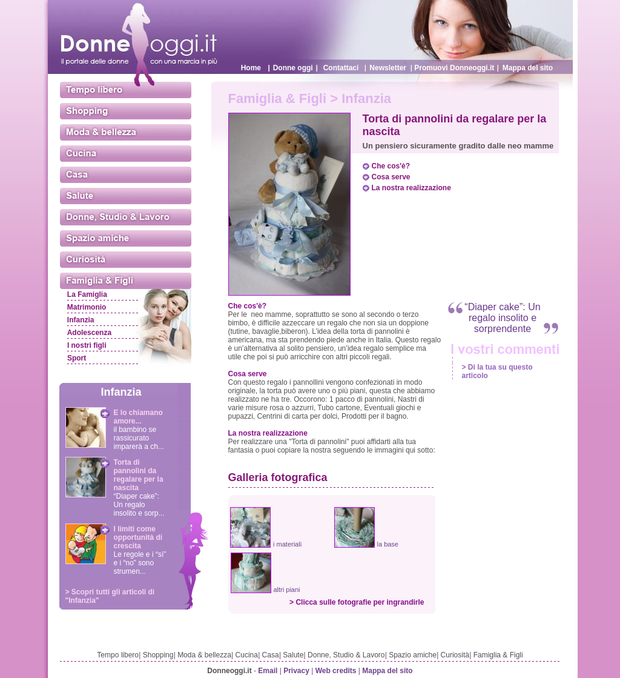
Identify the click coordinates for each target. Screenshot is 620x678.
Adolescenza (89, 332)
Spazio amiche (413, 655)
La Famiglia (87, 294)
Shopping (158, 655)
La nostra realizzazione (411, 188)
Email (267, 670)
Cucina (247, 655)
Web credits (336, 670)
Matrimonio (87, 307)
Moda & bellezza (204, 655)
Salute (293, 655)
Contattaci (341, 68)
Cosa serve (391, 177)
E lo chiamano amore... (138, 416)
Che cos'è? (391, 166)
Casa (270, 655)
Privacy (296, 670)
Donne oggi (293, 68)
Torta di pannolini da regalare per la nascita (138, 475)
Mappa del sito (528, 68)
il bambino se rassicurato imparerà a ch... (139, 438)
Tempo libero (118, 655)
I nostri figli (87, 345)
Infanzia (80, 320)
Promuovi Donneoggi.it (454, 68)
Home (251, 68)
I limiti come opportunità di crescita (138, 537)
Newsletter (387, 68)
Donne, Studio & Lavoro (346, 655)
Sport (76, 358)
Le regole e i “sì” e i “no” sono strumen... (140, 563)
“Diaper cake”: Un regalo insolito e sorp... (139, 504)
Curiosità (455, 655)
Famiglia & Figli (498, 655)
